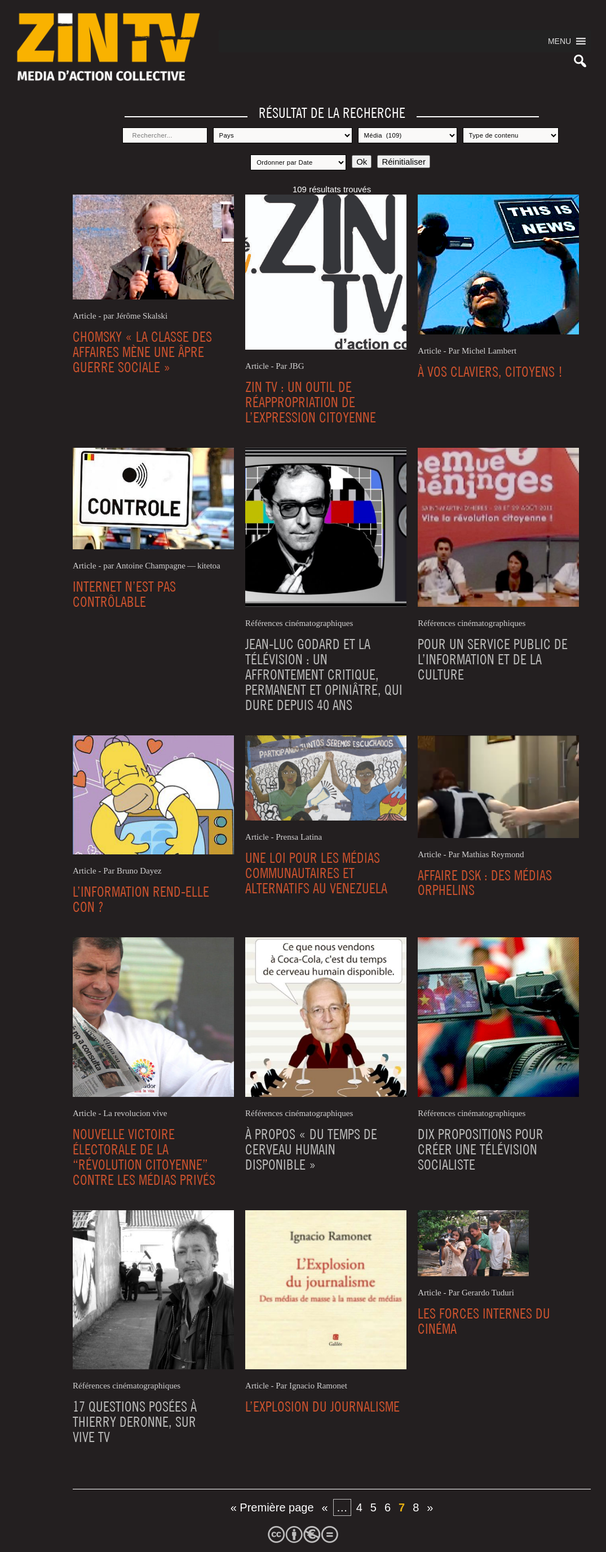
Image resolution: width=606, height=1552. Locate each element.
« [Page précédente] (325, 1507)
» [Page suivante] (430, 1507)
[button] (559, 41)
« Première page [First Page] (272, 1507)
